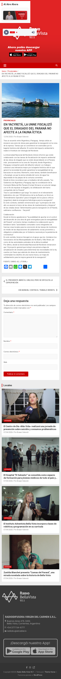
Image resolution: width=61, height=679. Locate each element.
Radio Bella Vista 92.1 (25, 672)
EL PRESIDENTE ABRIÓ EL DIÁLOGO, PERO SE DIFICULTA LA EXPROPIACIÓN (29, 281)
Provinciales (10, 120)
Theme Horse (50, 672)
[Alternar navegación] (5, 65)
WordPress (38, 675)
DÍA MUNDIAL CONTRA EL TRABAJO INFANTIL (37, 290)
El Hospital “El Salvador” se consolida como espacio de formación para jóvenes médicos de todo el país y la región (30, 478)
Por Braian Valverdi (21, 137)
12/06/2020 (8, 137)
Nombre (7, 341)
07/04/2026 (8, 432)
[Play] (6, 32)
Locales (7, 385)
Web (5, 362)
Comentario (9, 312)
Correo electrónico (12, 352)
